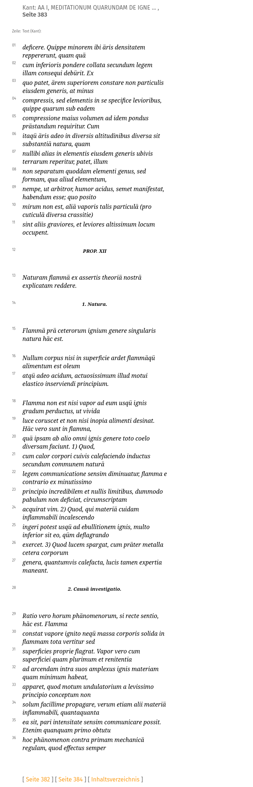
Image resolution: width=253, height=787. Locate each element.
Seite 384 (70, 779)
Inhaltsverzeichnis (115, 779)
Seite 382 (38, 779)
